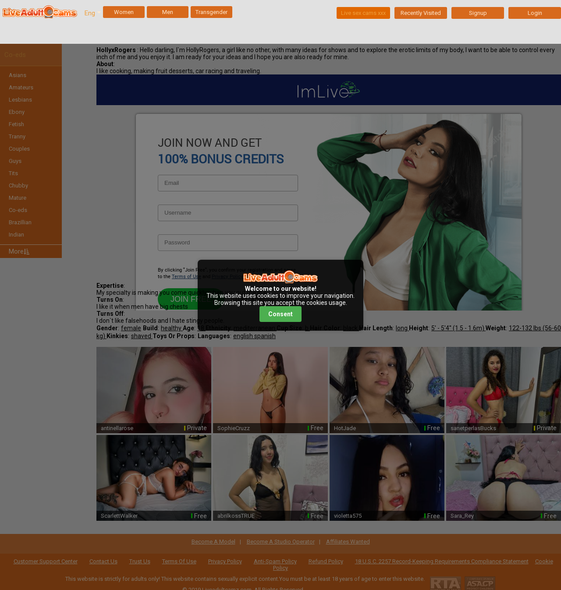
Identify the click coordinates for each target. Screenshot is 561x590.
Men (167, 12)
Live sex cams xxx (363, 13)
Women (124, 12)
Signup (478, 13)
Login (535, 13)
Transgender (211, 12)
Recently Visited (421, 13)
